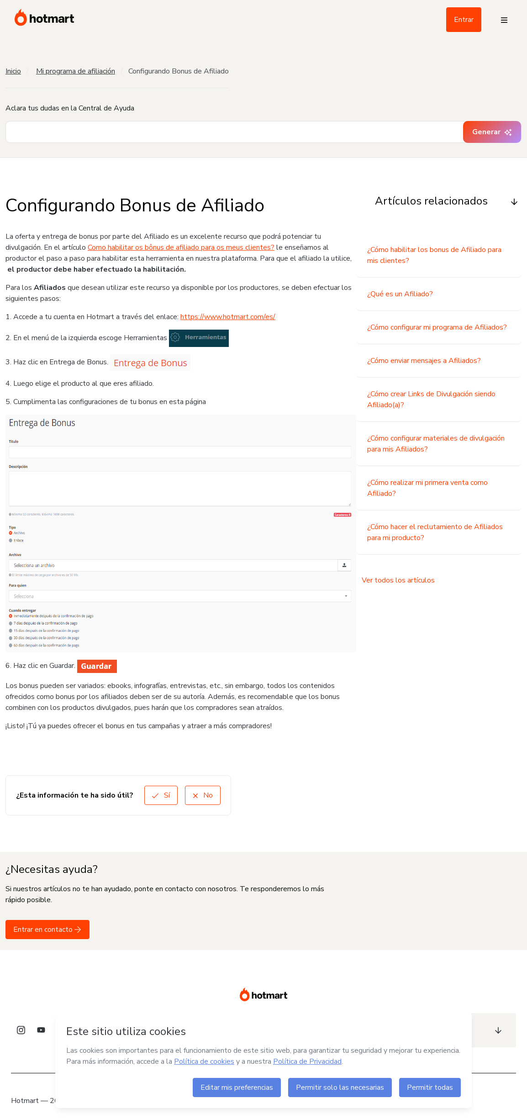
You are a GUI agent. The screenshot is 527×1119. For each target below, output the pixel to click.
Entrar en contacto (47, 930)
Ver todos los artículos (398, 580)
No (203, 795)
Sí (161, 795)
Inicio (13, 71)
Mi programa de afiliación (75, 71)
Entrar (464, 20)
